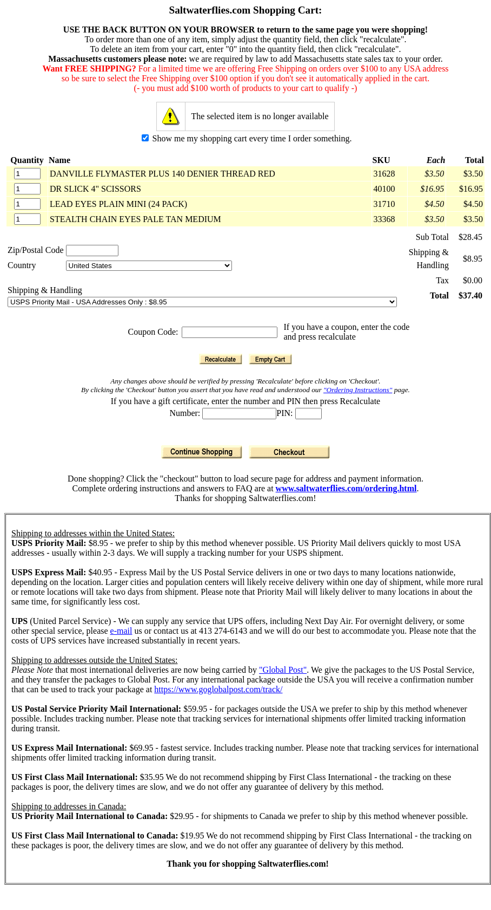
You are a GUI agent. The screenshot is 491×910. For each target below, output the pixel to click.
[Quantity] (27, 173)
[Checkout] (289, 452)
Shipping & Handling (45, 290)
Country (22, 265)
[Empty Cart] (270, 359)
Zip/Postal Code (36, 250)
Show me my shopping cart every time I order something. (247, 138)
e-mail (121, 630)
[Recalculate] (220, 359)
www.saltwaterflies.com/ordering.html (346, 488)
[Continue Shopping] (201, 452)
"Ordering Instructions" (357, 390)
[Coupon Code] (229, 332)
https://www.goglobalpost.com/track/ (218, 689)
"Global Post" (283, 669)
